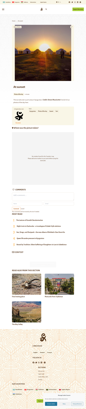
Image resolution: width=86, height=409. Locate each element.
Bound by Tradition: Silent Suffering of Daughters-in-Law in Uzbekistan (42, 245)
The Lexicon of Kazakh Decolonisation (29, 220)
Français (49, 352)
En (57, 2)
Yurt (57, 111)
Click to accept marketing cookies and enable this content (43, 264)
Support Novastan (78, 9)
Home (13, 21)
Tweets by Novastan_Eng (43, 264)
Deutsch (42, 352)
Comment (16, 208)
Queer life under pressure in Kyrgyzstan (30, 238)
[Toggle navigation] (3, 9)
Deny (64, 404)
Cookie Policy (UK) (43, 377)
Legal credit (41, 374)
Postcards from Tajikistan (54, 297)
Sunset (51, 111)
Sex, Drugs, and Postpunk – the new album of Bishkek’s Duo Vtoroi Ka (40, 232)
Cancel (22, 208)
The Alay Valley (17, 324)
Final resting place (18, 297)
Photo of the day (17, 27)
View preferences (77, 404)
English (35, 352)
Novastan (18, 122)
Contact (40, 379)
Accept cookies (51, 404)
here (26, 102)
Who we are (41, 371)
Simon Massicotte (54, 100)
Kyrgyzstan (33, 111)
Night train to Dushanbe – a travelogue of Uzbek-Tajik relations (39, 226)
